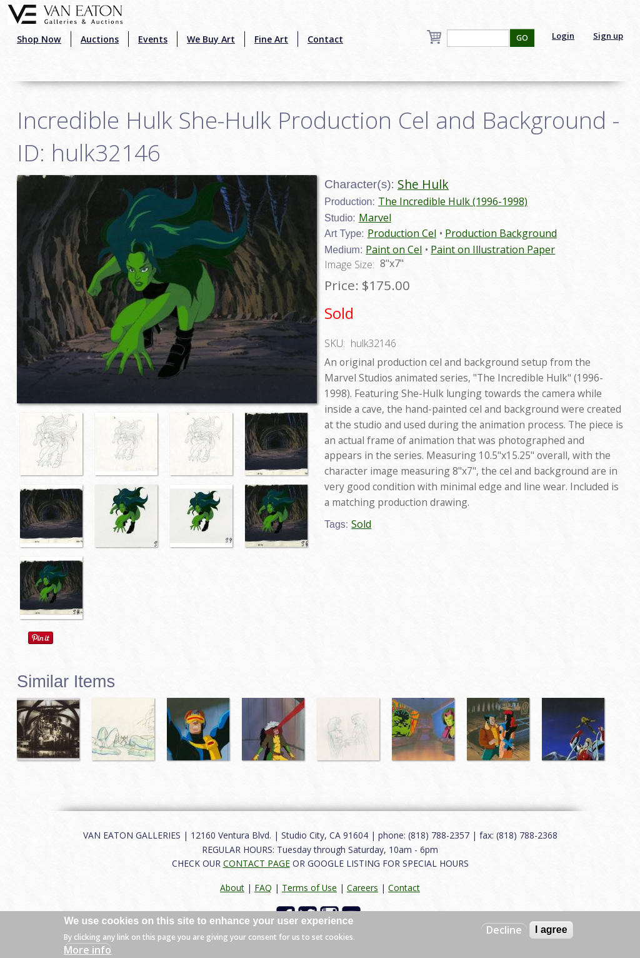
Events (153, 39)
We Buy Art (211, 39)
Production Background (501, 233)
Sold (361, 524)
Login (563, 35)
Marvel (375, 217)
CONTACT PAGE (256, 863)
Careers (362, 888)
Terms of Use (309, 888)
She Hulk (423, 184)
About (232, 888)
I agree (551, 929)
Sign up (608, 35)
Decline (504, 930)
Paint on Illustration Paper (493, 249)
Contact (325, 39)
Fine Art (271, 39)
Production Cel (402, 233)
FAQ (263, 888)
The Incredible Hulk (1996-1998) (453, 201)
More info (87, 950)
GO (522, 38)
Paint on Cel (394, 249)
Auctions (100, 39)
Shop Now (39, 39)
